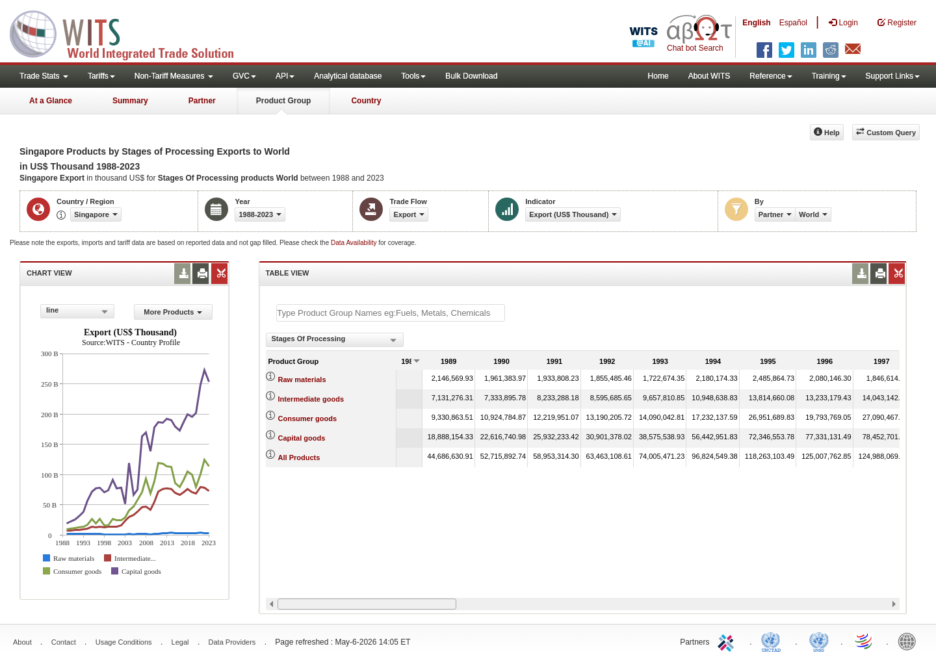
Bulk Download (471, 76)
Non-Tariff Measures (174, 76)
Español (793, 22)
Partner (202, 100)
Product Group (283, 100)
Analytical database (348, 76)
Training (829, 76)
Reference (770, 76)
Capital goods (302, 438)
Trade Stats (44, 76)
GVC (244, 76)
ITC (728, 641)
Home (658, 76)
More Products (173, 312)
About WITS (709, 76)
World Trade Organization (865, 641)
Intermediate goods (311, 399)
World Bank (910, 641)
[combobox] (77, 311)
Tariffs (101, 76)
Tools (413, 76)
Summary (130, 100)
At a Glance (50, 100)
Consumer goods (307, 418)
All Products (299, 457)
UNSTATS (819, 641)
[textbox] (390, 313)
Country (366, 100)
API (285, 76)
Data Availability (354, 242)
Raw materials (302, 379)
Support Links (893, 76)
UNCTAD (773, 641)
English (756, 22)
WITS (130, 32)
